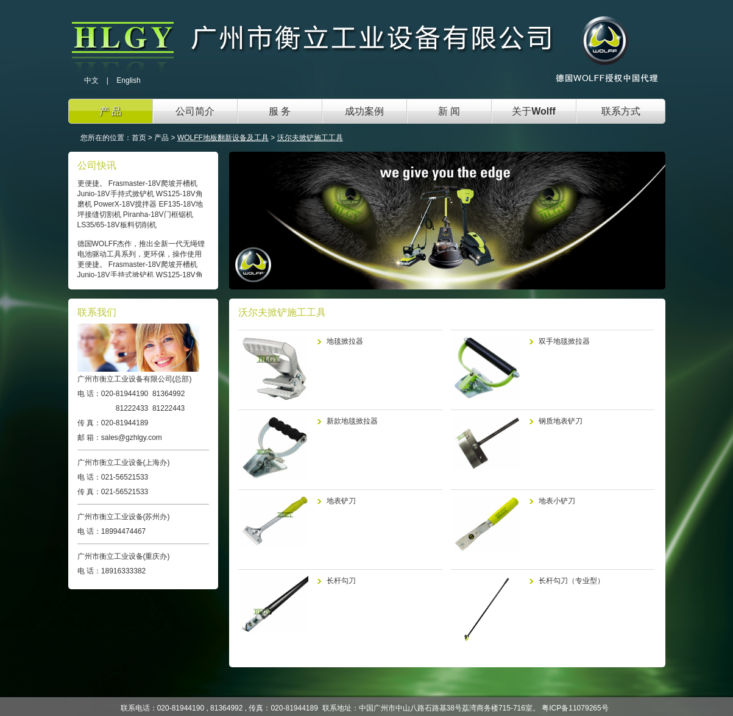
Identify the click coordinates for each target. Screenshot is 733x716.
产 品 (110, 111)
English (128, 80)
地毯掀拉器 (345, 341)
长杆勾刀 (341, 580)
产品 (161, 137)
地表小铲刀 (557, 501)
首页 (139, 137)
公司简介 (194, 111)
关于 (534, 111)
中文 (91, 80)
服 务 (280, 111)
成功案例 (364, 111)
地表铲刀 (341, 501)
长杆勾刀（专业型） (571, 580)
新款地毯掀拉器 (352, 421)
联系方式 (620, 111)
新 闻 (449, 111)
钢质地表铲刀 (561, 421)
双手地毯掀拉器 (564, 341)
